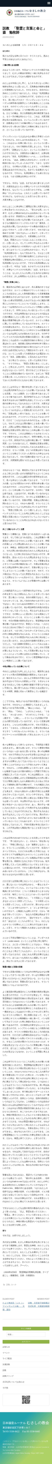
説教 (8, 1285)
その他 (5, 1388)
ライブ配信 (7, 1358)
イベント (6, 1353)
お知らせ (6, 1347)
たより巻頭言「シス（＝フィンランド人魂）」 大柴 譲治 (14, 1306)
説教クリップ (8, 1376)
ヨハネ (13, 1285)
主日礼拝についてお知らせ (13, 1382)
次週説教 (6, 1364)
